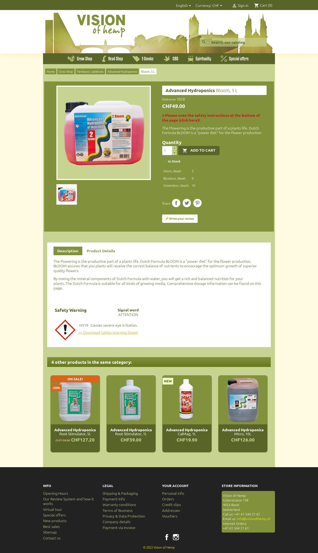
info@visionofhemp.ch (253, 518)
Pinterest (197, 203)
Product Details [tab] (101, 250)
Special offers (54, 514)
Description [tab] (67, 250)
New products (55, 520)
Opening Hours (55, 493)
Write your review (180, 219)
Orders (168, 498)
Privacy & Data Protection (124, 516)
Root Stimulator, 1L (131, 431)
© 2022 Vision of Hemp (159, 547)
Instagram (176, 537)
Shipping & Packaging (120, 493)
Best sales (51, 526)
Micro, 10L (243, 431)
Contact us (52, 537)
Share (176, 203)
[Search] (233, 42)
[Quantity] (167, 150)
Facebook (167, 537)
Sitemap (50, 532)
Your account (175, 485)
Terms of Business (118, 510)
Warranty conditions (119, 504)
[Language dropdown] (184, 5)
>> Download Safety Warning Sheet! (108, 332)
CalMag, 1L (187, 431)
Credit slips (171, 504)
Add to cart (198, 150)
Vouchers (169, 516)
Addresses (171, 510)
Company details (117, 521)
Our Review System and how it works (68, 501)
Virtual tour (52, 509)
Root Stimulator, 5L (75, 431)
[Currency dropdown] (218, 5)
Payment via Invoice (119, 527)
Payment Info (114, 498)
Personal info (173, 493)
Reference (169, 99)
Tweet (187, 203)
